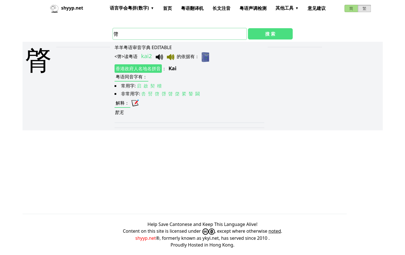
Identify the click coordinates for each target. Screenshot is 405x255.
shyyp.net (145, 238)
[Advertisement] (191, 172)
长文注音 (221, 8)
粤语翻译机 (192, 8)
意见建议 (317, 8)
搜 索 (270, 34)
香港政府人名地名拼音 (138, 68)
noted (274, 231)
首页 (167, 8)
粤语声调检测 (253, 8)
